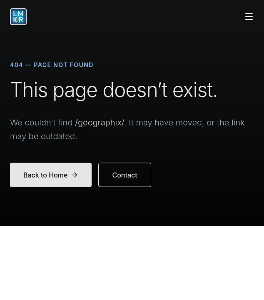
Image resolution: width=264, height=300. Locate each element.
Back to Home (50, 176)
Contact (124, 176)
